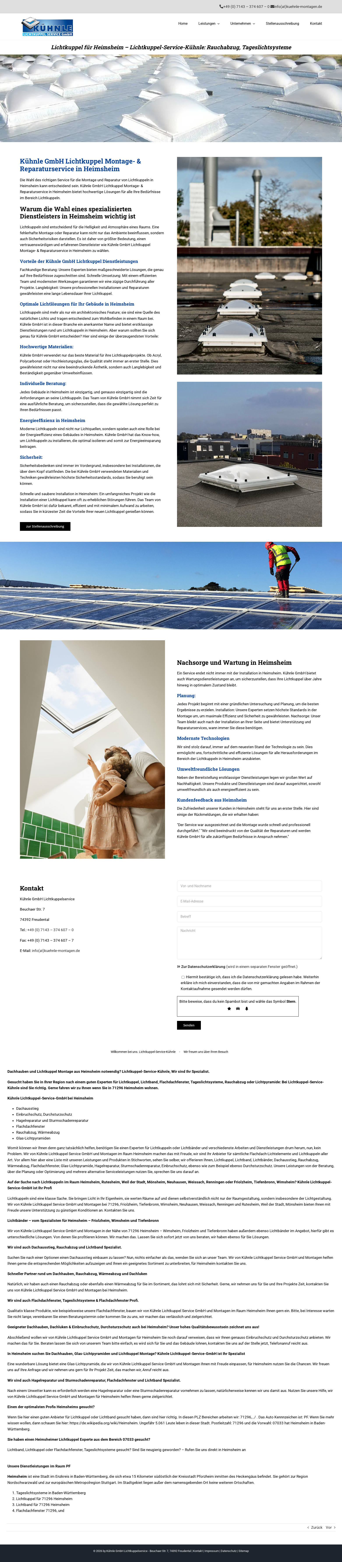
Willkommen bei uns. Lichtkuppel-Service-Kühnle (143, 1052)
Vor (329, 1527)
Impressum (212, 1551)
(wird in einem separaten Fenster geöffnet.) (237, 966)
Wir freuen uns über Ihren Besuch (206, 1052)
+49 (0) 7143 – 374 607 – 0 (50, 930)
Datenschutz (229, 1551)
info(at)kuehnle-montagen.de (56, 950)
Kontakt (198, 1551)
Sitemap (244, 1551)
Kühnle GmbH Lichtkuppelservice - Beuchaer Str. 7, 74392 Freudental (148, 1551)
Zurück (317, 1527)
